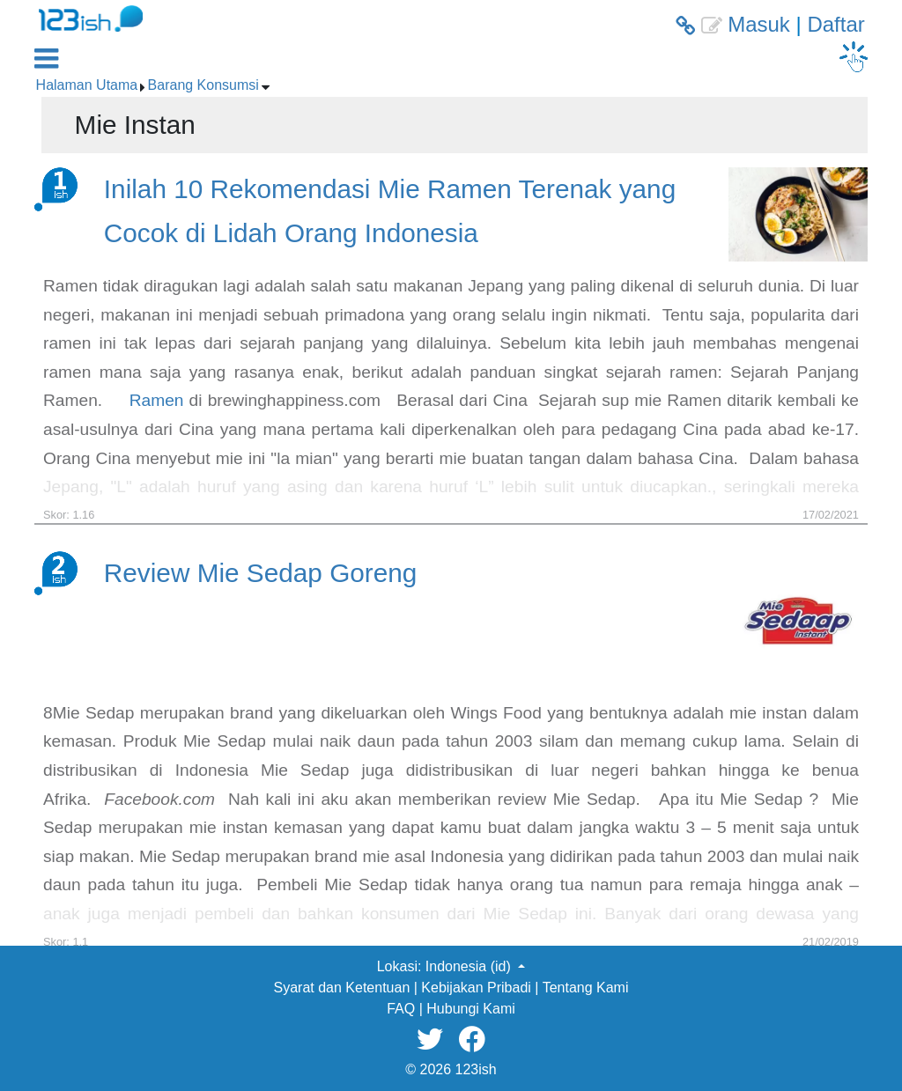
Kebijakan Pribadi (476, 987)
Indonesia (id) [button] (469, 966)
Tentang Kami (586, 987)
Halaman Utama (87, 84)
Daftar (835, 24)
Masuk (759, 24)
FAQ (401, 1008)
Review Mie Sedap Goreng (261, 572)
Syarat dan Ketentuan (342, 987)
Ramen (156, 400)
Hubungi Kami (470, 1008)
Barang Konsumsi (203, 84)
